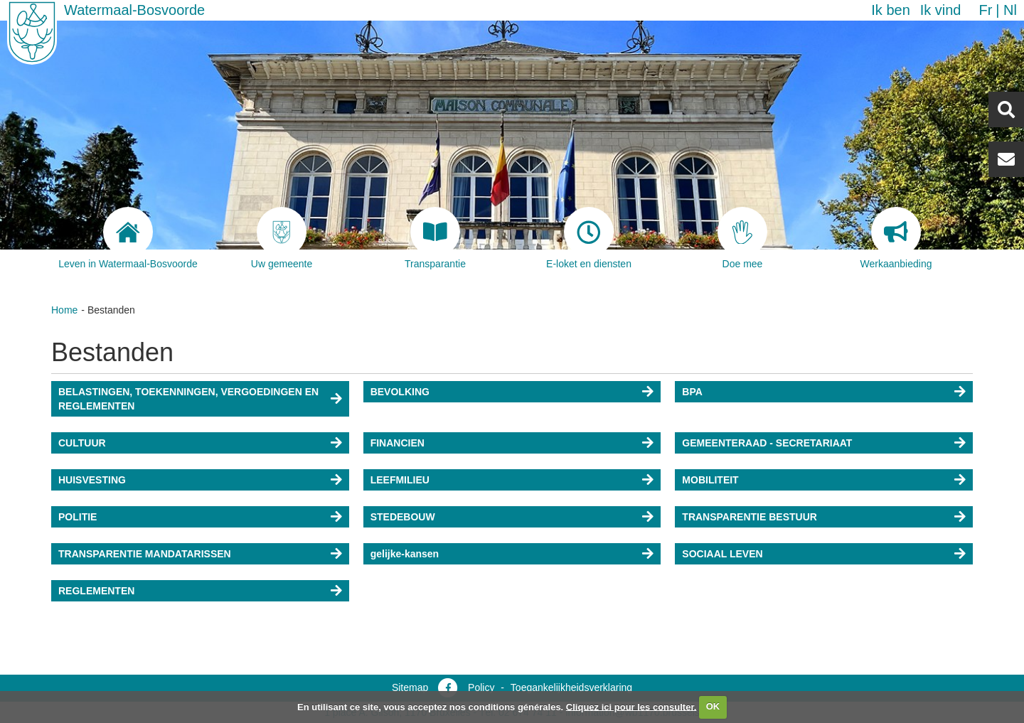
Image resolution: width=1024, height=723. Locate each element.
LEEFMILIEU (400, 480)
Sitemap (410, 687)
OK (713, 706)
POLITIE (77, 517)
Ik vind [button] (940, 10)
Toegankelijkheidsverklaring (571, 687)
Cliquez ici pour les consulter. (631, 706)
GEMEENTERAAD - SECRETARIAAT (767, 443)
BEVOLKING (400, 391)
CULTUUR (82, 443)
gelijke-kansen (404, 553)
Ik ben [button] (890, 10)
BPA (692, 391)
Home (64, 310)
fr (985, 10)
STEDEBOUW (402, 517)
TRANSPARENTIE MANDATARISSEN (144, 553)
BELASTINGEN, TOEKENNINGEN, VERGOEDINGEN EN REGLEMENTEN (188, 399)
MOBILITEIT (710, 480)
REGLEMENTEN (96, 590)
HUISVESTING (92, 480)
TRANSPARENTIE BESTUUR (749, 517)
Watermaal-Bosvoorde (134, 10)
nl (1010, 10)
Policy (481, 687)
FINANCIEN (397, 443)
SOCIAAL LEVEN (722, 553)
